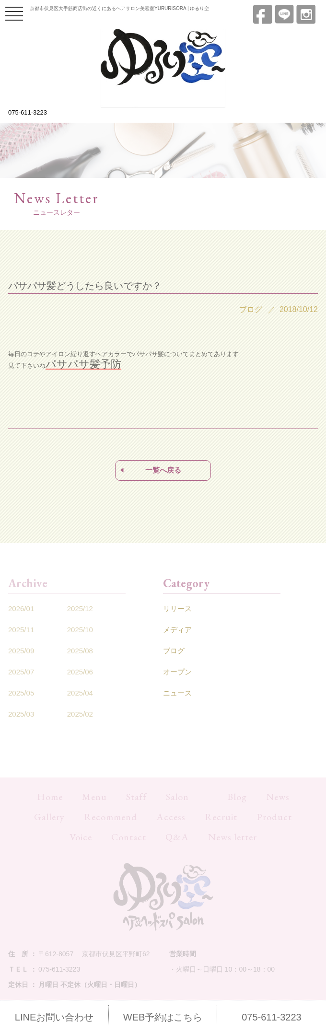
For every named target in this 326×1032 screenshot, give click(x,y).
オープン (177, 672)
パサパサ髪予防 (83, 364)
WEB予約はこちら (163, 1017)
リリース (177, 608)
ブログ (174, 651)
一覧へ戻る (163, 470)
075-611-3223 (27, 112)
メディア (177, 630)
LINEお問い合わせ (54, 1017)
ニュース (177, 693)
